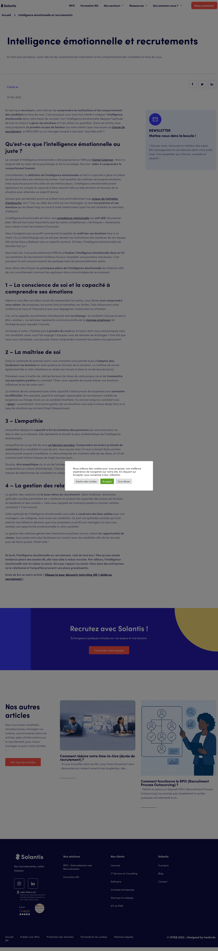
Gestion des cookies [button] (86, 481)
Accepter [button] (107, 481)
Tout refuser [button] (124, 481)
